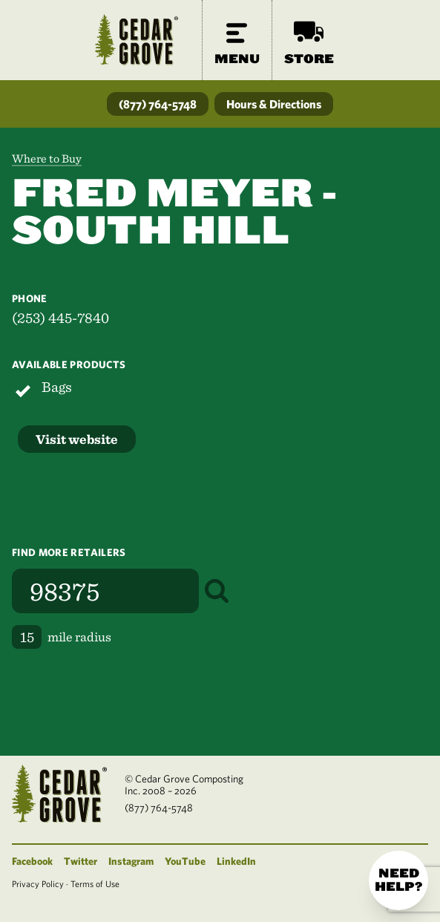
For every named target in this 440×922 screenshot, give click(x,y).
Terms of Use (94, 883)
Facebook (32, 861)
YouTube (185, 861)
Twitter (80, 861)
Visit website (77, 439)
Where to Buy (47, 158)
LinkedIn (236, 861)
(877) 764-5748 (158, 104)
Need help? (398, 880)
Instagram (131, 861)
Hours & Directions (273, 104)
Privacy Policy (38, 883)
